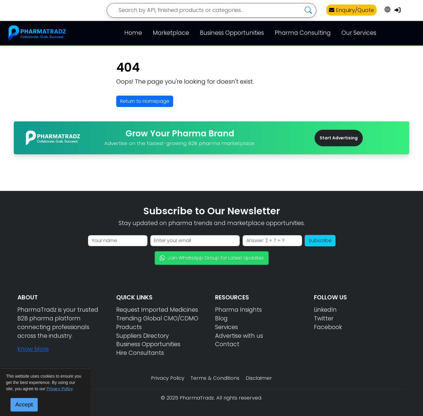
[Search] (211, 10)
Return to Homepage (144, 101)
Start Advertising (339, 138)
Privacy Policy (167, 378)
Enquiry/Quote (351, 10)
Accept (24, 404)
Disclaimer (259, 378)
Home (133, 33)
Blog (221, 318)
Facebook (328, 327)
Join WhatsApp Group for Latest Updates (212, 257)
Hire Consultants (140, 353)
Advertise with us (239, 336)
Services (226, 327)
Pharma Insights (238, 310)
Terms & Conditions (215, 378)
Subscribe (320, 240)
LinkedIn (325, 310)
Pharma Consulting (303, 33)
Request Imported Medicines (157, 310)
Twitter (323, 318)
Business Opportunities (232, 33)
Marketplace (171, 33)
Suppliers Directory (142, 336)
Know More (33, 349)
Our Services (359, 33)
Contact (227, 344)
